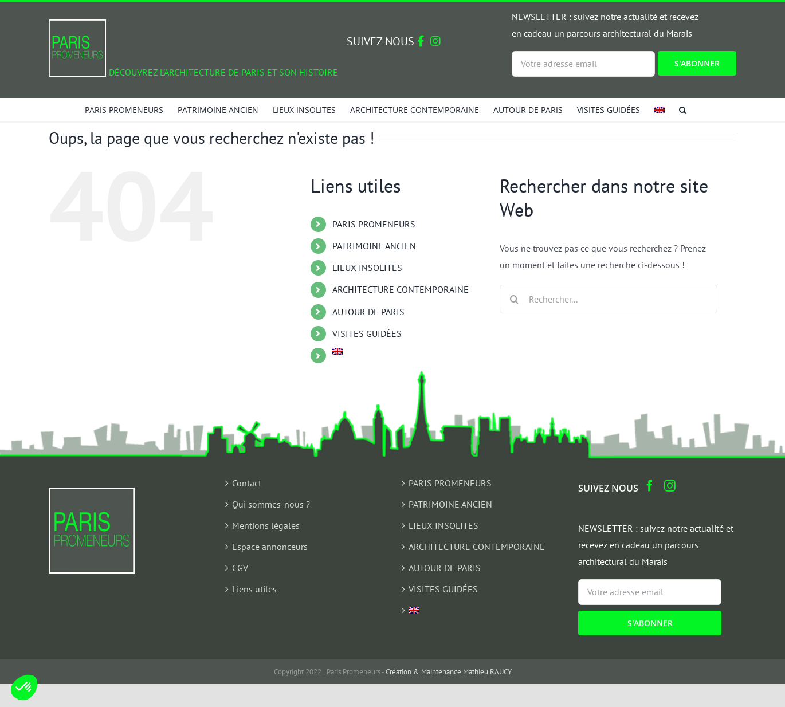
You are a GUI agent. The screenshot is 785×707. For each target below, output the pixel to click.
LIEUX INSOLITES (367, 267)
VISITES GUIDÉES (367, 333)
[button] (682, 109)
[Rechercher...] (608, 299)
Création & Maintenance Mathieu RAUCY (449, 672)
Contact (246, 483)
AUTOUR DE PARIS (368, 311)
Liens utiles (254, 589)
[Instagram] (670, 486)
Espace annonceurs (270, 546)
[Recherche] (514, 299)
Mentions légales (266, 525)
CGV (240, 567)
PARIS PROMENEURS (373, 224)
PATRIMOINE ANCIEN (374, 246)
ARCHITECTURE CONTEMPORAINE (400, 289)
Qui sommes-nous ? (271, 504)
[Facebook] (650, 486)
